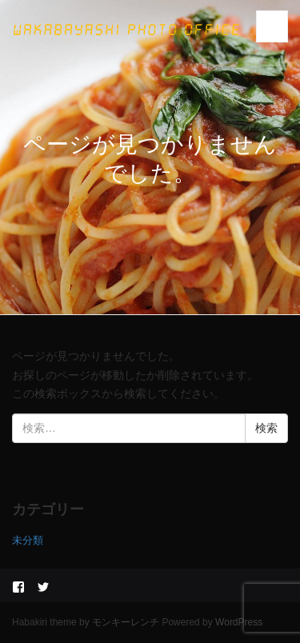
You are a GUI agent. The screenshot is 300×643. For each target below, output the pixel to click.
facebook (18, 587)
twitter (43, 587)
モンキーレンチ (125, 622)
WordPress (238, 622)
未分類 (27, 540)
